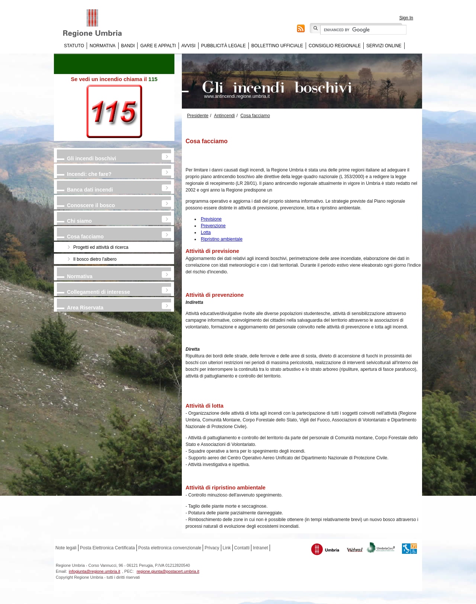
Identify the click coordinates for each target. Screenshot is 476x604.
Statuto (74, 45)
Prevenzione (213, 225)
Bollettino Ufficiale (277, 45)
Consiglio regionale (335, 45)
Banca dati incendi (90, 190)
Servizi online (383, 45)
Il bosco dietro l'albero (94, 259)
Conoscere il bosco (91, 205)
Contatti (242, 547)
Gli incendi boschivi (91, 158)
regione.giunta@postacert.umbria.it (167, 571)
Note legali (66, 547)
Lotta (206, 232)
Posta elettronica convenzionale (169, 547)
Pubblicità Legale (223, 45)
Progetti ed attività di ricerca (100, 247)
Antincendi (224, 115)
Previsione (211, 219)
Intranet (260, 547)
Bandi (128, 45)
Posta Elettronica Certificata (107, 547)
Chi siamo (79, 221)
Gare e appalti (158, 45)
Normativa (103, 45)
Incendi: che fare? (89, 174)
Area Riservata (85, 308)
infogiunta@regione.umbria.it (94, 571)
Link (227, 547)
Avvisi (188, 45)
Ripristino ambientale (221, 239)
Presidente (197, 115)
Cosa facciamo (85, 237)
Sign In (406, 17)
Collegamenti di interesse (98, 292)
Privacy (212, 547)
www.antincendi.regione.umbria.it (237, 96)
